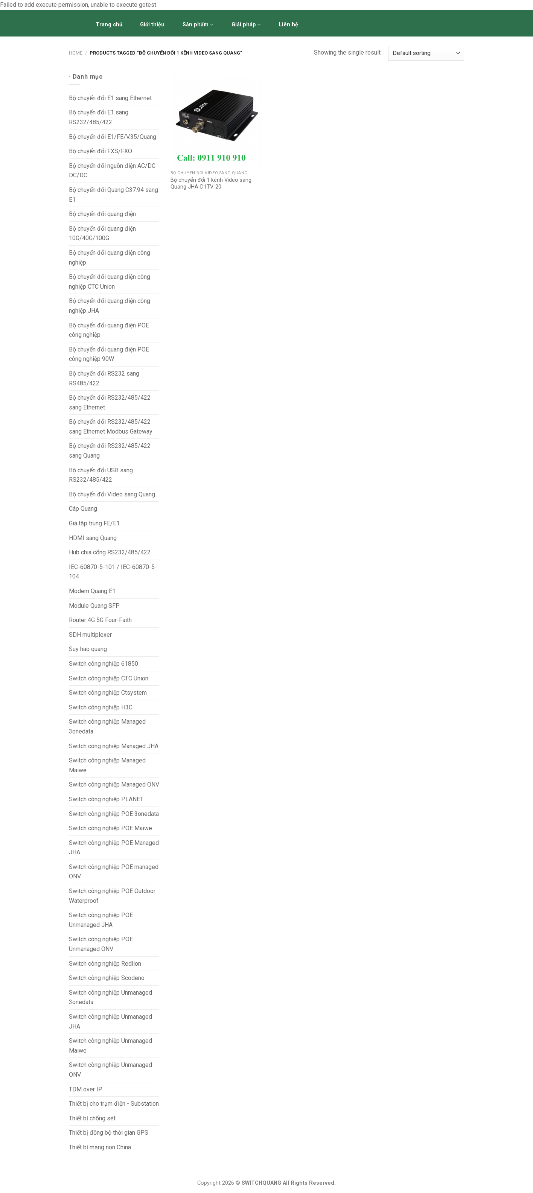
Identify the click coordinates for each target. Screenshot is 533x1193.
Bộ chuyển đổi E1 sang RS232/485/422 (98, 117)
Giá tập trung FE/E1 (94, 523)
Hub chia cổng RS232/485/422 (110, 552)
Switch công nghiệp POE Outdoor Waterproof (112, 895)
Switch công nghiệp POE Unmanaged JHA (101, 919)
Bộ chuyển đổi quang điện (102, 214)
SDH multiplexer (90, 634)
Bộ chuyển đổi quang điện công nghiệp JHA (109, 305)
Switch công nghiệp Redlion (105, 963)
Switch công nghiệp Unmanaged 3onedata (110, 997)
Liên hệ (288, 24)
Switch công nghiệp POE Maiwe (110, 828)
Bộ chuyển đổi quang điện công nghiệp (109, 257)
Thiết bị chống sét (92, 1118)
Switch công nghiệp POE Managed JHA (114, 847)
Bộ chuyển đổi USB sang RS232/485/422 (101, 475)
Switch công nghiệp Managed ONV (114, 784)
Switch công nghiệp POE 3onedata (114, 813)
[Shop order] (426, 53)
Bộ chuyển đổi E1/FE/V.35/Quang (112, 136)
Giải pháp (246, 24)
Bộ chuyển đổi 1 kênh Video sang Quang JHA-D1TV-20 (211, 183)
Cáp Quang (83, 508)
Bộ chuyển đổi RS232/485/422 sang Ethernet (110, 402)
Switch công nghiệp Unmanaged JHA (110, 1021)
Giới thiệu (152, 24)
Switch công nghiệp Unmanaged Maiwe (110, 1045)
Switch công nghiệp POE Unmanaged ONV (101, 944)
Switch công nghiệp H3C (100, 707)
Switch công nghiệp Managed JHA (113, 746)
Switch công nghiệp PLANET (106, 799)
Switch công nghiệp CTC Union (108, 678)
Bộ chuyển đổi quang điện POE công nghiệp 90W (109, 354)
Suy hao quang (88, 649)
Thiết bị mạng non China (100, 1147)
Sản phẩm (198, 24)
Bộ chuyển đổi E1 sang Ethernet (110, 98)
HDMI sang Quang (93, 538)
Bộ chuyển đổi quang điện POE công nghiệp (109, 330)
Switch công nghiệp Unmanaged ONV (110, 1069)
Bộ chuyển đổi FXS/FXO (100, 151)
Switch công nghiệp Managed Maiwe (107, 765)
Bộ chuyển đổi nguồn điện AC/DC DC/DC (112, 170)
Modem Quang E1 (92, 591)
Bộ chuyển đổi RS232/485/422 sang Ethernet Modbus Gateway (110, 426)
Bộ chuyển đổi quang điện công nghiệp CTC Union (109, 281)
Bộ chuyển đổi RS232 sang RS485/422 (104, 378)
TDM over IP (85, 1089)
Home (75, 53)
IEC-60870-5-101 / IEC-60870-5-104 (113, 571)
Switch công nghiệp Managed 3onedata (107, 726)
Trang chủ (109, 24)
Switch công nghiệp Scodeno (107, 977)
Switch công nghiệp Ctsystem (108, 692)
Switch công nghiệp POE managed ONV (113, 871)
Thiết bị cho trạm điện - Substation (114, 1103)
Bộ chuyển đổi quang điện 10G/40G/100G (102, 233)
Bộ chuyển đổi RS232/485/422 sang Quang (110, 450)
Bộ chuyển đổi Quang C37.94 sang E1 (113, 194)
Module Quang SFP (94, 605)
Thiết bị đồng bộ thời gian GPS (108, 1132)
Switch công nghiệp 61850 (103, 663)
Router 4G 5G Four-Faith (100, 620)
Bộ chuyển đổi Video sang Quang (112, 494)
